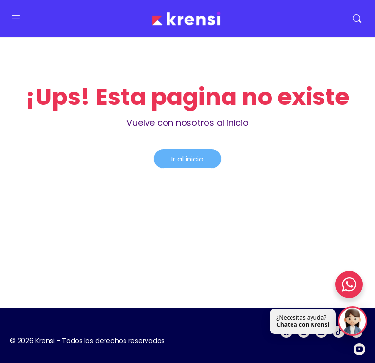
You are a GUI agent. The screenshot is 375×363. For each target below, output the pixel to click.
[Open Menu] (15, 17)
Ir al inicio (187, 159)
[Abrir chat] (352, 321)
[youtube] (359, 349)
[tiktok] (339, 332)
